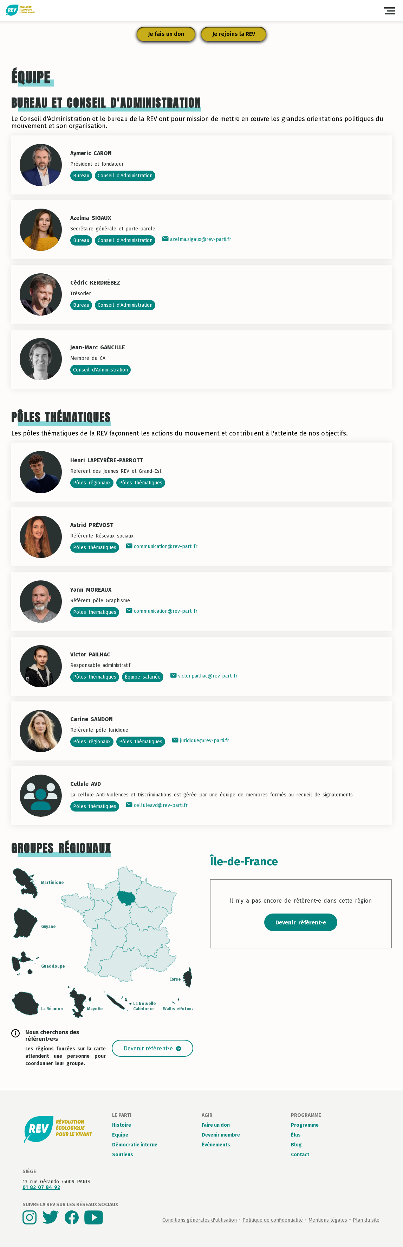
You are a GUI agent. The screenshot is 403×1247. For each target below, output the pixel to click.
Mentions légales (327, 1220)
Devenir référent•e (152, 1048)
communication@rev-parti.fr (161, 546)
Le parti (121, 1115)
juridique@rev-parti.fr (200, 741)
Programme (306, 1115)
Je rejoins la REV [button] (233, 34)
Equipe (120, 1135)
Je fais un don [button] (166, 34)
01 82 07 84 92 (41, 1187)
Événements (216, 1145)
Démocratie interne (134, 1145)
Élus (296, 1135)
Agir (207, 1115)
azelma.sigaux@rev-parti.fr (196, 239)
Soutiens (122, 1155)
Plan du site (366, 1220)
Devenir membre (221, 1135)
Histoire (121, 1125)
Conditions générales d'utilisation (199, 1220)
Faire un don (216, 1125)
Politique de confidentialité (272, 1220)
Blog (296, 1145)
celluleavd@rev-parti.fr (157, 805)
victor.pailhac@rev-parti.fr (204, 676)
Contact (300, 1155)
